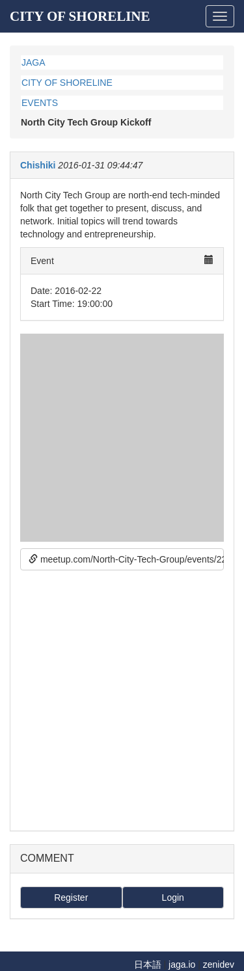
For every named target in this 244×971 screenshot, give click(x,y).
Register (71, 897)
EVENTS (39, 103)
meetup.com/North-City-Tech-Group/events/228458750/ (126, 559)
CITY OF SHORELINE (80, 16)
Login (173, 897)
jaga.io (182, 964)
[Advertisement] (122, 699)
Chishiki (37, 165)
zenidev (218, 964)
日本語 (147, 964)
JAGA (33, 62)
